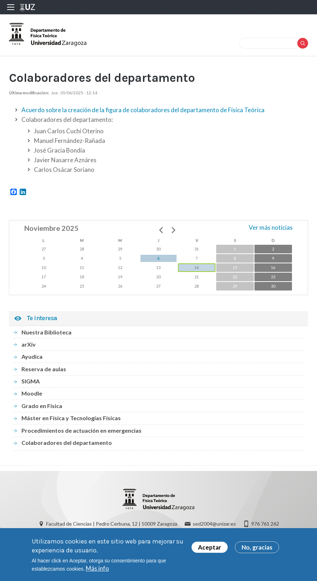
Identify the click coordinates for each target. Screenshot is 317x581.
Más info (97, 569)
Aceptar (209, 548)
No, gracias (257, 548)
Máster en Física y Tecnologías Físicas (71, 417)
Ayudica (32, 356)
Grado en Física (41, 405)
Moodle (31, 393)
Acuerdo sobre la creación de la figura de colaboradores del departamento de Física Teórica (142, 110)
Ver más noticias (271, 227)
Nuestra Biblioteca (46, 332)
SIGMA (30, 381)
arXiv (28, 344)
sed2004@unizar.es (214, 524)
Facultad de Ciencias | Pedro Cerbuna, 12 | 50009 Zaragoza (111, 524)
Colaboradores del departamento (66, 442)
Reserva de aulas (43, 369)
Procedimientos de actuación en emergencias (81, 430)
